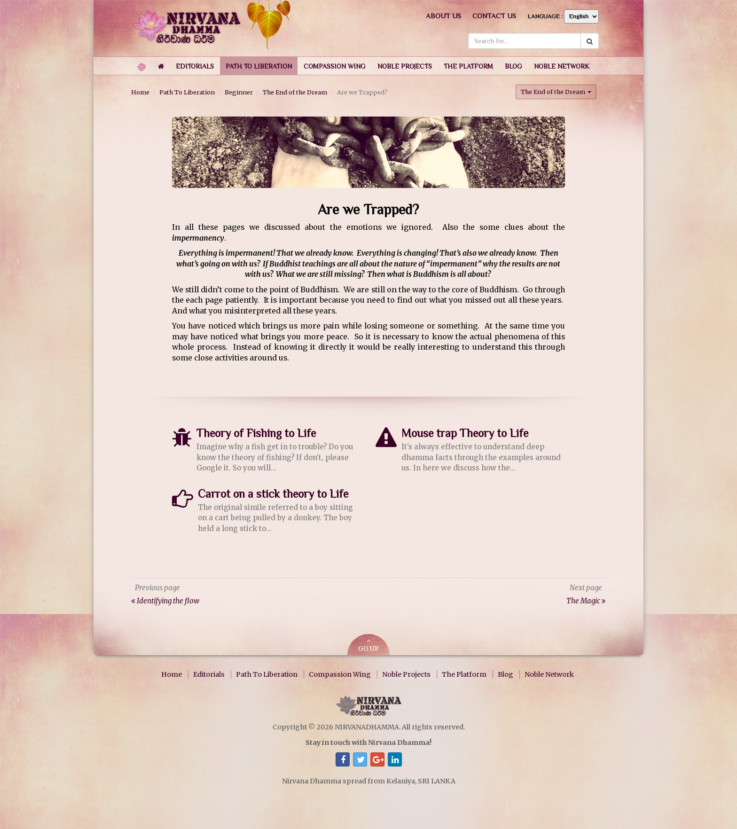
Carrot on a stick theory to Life (273, 493)
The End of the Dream (295, 92)
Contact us (494, 16)
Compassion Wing (340, 674)
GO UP (368, 645)
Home (140, 92)
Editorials (209, 674)
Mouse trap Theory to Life (464, 433)
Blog (505, 674)
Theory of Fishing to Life (256, 433)
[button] (195, 66)
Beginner (239, 92)
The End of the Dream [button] (556, 91)
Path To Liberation (187, 92)
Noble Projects (406, 674)
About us (443, 16)
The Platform (464, 674)
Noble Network (549, 674)
